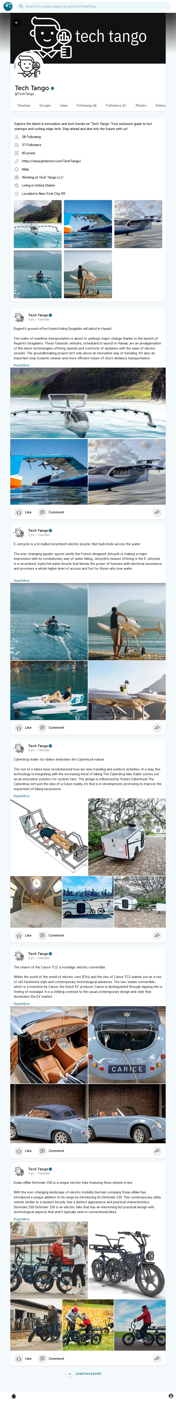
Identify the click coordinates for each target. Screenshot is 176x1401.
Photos (141, 105)
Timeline (23, 105)
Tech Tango (38, 315)
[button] (94, 6)
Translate (44, 319)
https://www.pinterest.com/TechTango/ (51, 161)
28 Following (31, 137)
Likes (64, 105)
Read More (22, 365)
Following (87, 106)
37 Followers (31, 145)
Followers (116, 106)
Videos (161, 105)
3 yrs (31, 319)
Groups (45, 105)
